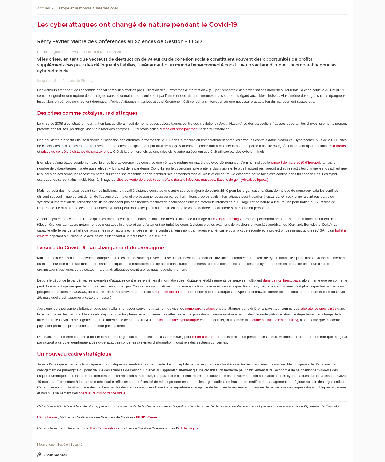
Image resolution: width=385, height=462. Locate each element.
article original (188, 428)
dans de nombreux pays (281, 280)
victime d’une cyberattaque (178, 320)
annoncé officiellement (172, 292)
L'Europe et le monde (72, 8)
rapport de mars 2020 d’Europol (295, 162)
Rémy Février (47, 417)
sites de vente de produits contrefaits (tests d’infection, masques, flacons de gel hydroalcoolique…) (192, 180)
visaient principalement (180, 129)
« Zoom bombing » (227, 219)
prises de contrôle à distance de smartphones (76, 151)
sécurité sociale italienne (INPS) (273, 320)
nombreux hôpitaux (200, 308)
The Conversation (103, 428)
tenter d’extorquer (206, 337)
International (107, 8)
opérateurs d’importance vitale (102, 393)
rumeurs (339, 146)
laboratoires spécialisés (318, 308)
